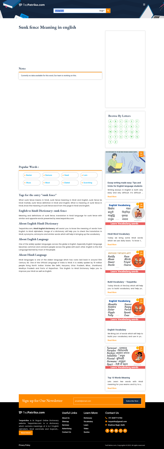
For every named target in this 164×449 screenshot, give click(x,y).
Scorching (87, 183)
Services (65, 425)
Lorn (85, 175)
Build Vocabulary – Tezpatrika (122, 282)
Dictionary (88, 418)
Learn (86, 425)
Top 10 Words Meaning (119, 377)
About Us (66, 418)
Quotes (87, 432)
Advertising (66, 428)
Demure (48, 175)
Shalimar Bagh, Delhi (116, 425)
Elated (67, 183)
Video (86, 428)
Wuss (28, 183)
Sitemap (65, 421)
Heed (66, 175)
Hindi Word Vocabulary (119, 234)
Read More (112, 197)
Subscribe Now (132, 401)
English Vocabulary (117, 329)
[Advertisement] (60, 51)
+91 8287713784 (115, 418)
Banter (29, 175)
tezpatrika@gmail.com (117, 421)
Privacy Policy (24, 445)
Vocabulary (88, 421)
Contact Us (66, 432)
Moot (47, 183)
